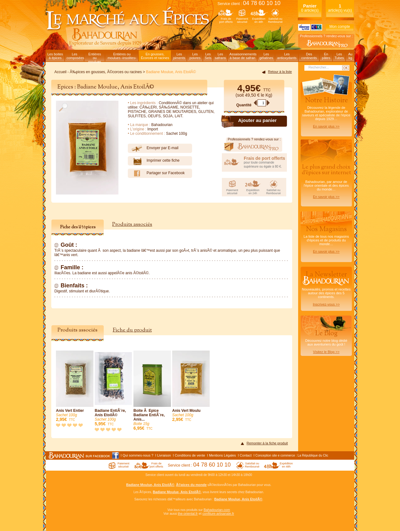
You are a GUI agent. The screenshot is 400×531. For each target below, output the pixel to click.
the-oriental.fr (188, 513)
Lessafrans (220, 56)
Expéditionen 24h (252, 192)
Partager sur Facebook (156, 173)
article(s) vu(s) (340, 8)
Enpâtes (326, 56)
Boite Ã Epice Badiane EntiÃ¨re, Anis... (152, 391)
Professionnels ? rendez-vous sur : (326, 36)
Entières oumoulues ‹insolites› (122, 56)
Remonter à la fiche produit (267, 443)
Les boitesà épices (55, 56)
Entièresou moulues (94, 56)
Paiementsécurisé (242, 20)
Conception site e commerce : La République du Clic (291, 455)
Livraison (164, 455)
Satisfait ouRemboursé (275, 20)
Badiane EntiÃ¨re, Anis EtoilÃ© (113, 389)
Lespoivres (194, 56)
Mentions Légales (222, 455)
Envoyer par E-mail (153, 148)
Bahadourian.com (216, 510)
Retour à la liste (280, 71)
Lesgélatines (266, 56)
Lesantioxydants (287, 56)
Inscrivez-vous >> (326, 304)
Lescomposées (75, 56)
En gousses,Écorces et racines (155, 56)
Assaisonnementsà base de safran (243, 56)
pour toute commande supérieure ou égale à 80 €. (265, 162)
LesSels (208, 56)
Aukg (350, 56)
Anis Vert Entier (74, 386)
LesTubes (339, 56)
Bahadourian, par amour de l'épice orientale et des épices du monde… (326, 181)
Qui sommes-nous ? (137, 455)
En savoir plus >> (326, 126)
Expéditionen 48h (258, 20)
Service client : (249, 4)
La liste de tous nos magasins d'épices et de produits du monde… (326, 239)
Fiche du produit (132, 330)
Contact (246, 455)
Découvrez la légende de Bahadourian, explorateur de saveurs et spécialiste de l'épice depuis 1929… (326, 112)
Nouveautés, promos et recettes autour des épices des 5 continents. (326, 288)
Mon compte (339, 26)
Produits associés (132, 224)
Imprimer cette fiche (153, 160)
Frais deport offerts (226, 20)
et (200, 513)
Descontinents (309, 56)
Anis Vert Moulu (191, 386)
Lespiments (179, 56)
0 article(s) (309, 8)
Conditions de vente (190, 455)
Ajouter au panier (257, 120)
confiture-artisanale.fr (218, 513)
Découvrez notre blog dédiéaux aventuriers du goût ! (326, 343)
